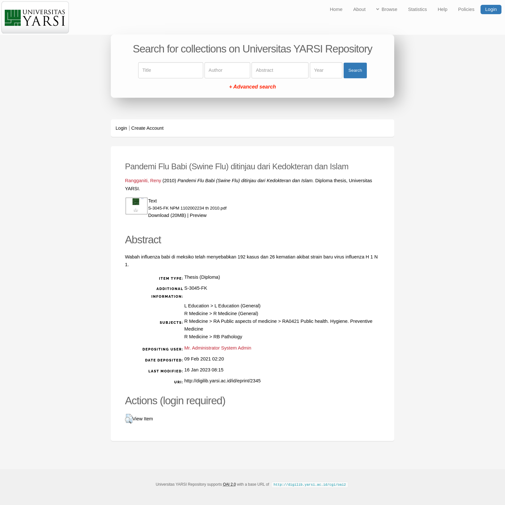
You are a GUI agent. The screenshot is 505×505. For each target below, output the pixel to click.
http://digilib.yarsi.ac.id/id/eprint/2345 (222, 380)
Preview (198, 215)
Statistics (417, 9)
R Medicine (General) (235, 313)
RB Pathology (227, 336)
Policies (466, 9)
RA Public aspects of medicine (245, 321)
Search (355, 70)
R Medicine (196, 313)
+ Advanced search (252, 87)
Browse (389, 9)
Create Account (147, 128)
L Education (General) (237, 305)
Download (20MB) (167, 215)
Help (442, 9)
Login (491, 9)
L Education (196, 305)
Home (336, 9)
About (359, 9)
